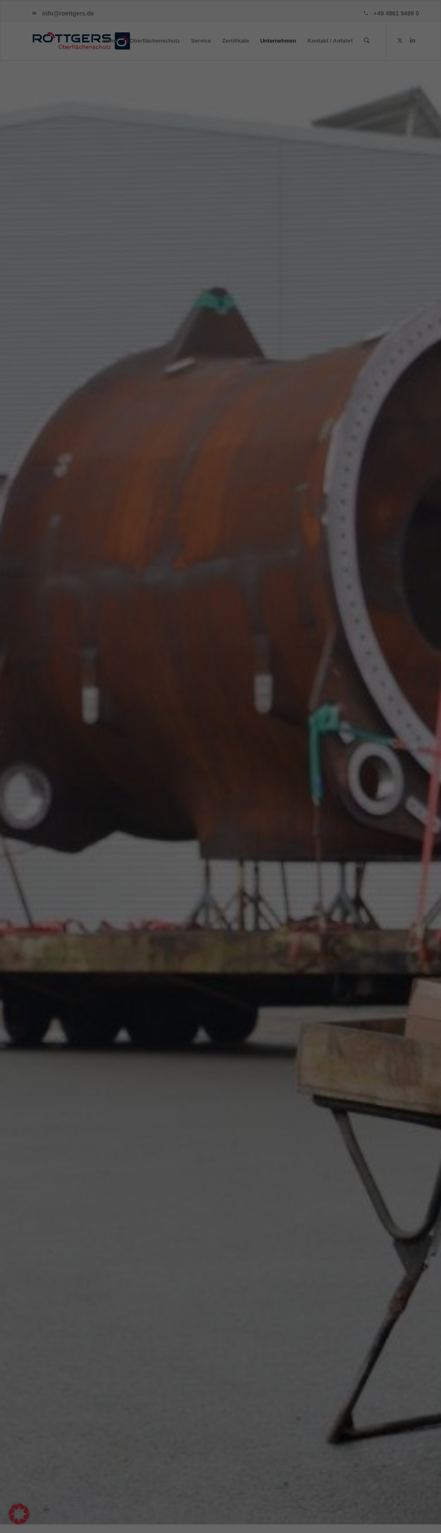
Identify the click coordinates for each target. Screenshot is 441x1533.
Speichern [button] (303, 808)
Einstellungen (120, 788)
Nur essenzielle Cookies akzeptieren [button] (220, 834)
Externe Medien (256, 718)
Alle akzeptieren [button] (138, 808)
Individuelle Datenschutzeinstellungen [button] (221, 859)
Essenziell (249, 675)
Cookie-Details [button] (220, 879)
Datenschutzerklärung (91, 780)
